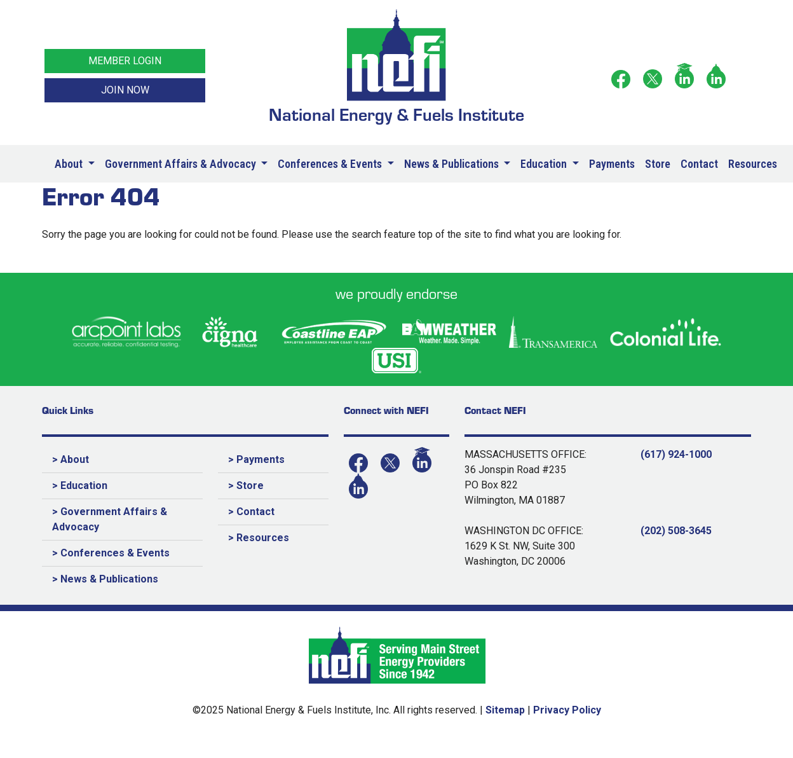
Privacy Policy (567, 710)
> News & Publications (105, 579)
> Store (246, 485)
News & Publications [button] (452, 163)
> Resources (258, 538)
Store (657, 163)
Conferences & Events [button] (331, 163)
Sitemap (505, 710)
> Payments (256, 459)
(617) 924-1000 (676, 454)
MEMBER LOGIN (124, 61)
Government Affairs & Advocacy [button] (182, 163)
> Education (79, 485)
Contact (699, 163)
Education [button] (544, 163)
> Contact (251, 512)
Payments (612, 163)
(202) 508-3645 (676, 531)
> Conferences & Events (111, 553)
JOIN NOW (125, 90)
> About (70, 459)
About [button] (70, 163)
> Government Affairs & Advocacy (109, 519)
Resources (752, 163)
